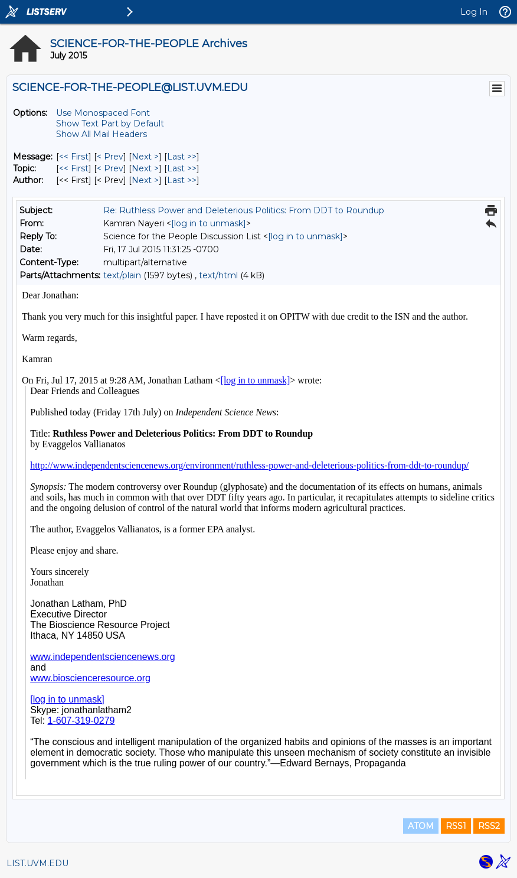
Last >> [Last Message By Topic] (182, 168)
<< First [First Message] (74, 156)
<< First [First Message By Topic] (74, 168)
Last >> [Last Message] (182, 156)
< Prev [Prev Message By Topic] (110, 168)
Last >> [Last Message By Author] (182, 180)
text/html (218, 275)
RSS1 (456, 826)
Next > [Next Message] (145, 156)
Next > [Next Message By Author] (145, 180)
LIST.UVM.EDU (37, 863)
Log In (473, 11)
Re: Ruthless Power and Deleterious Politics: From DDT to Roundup (243, 210)
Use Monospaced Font (103, 113)
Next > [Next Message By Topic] (145, 168)
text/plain (122, 275)
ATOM (421, 826)
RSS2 (489, 826)
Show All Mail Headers (101, 134)
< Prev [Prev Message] (110, 156)
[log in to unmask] (208, 223)
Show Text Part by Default (110, 123)
